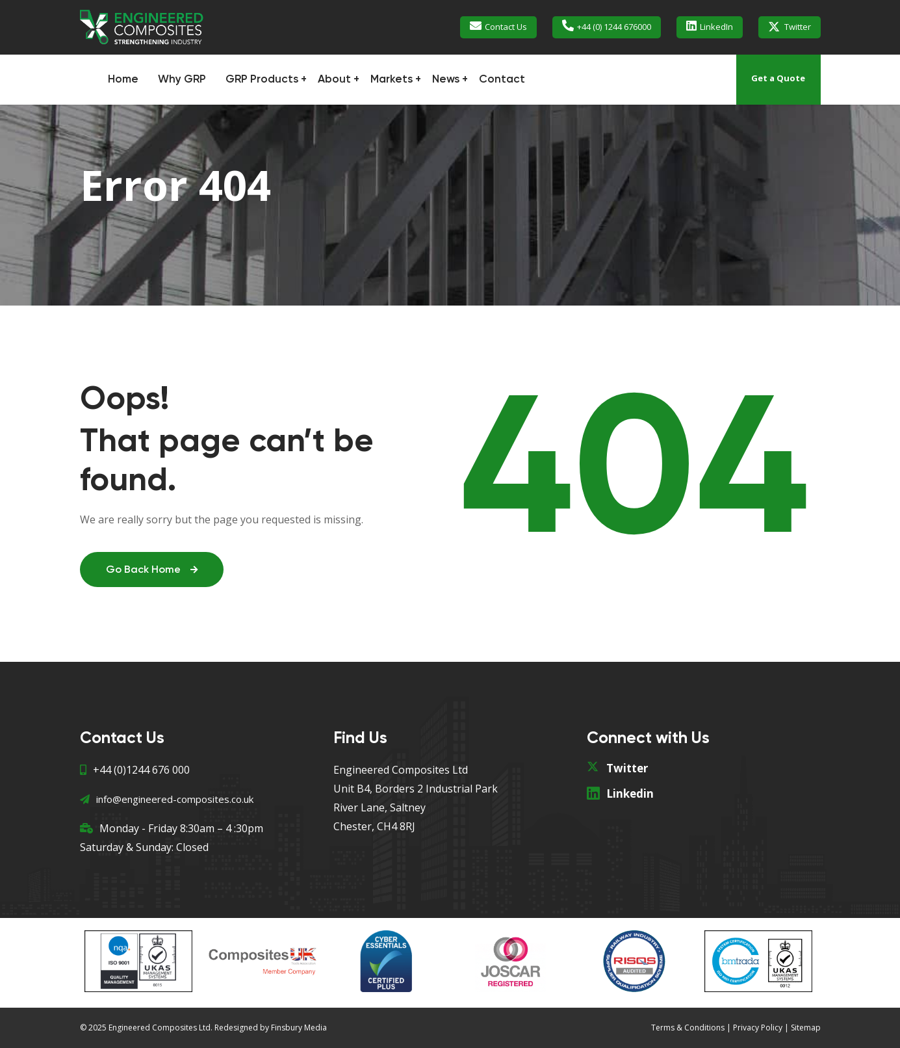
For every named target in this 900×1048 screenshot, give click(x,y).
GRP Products (261, 79)
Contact (502, 79)
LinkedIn (716, 27)
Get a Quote (778, 78)
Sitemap (806, 1027)
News (445, 79)
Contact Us (506, 27)
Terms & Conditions (688, 1027)
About (334, 79)
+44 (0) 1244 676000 (614, 27)
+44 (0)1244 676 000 (135, 770)
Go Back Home (152, 570)
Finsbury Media (299, 1027)
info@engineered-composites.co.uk (166, 799)
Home (123, 79)
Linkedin (630, 793)
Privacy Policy (757, 1027)
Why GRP (182, 79)
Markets (391, 79)
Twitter (797, 27)
